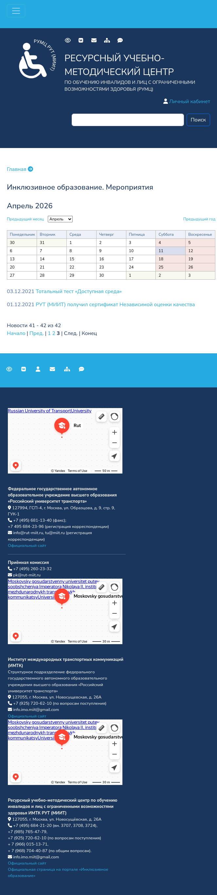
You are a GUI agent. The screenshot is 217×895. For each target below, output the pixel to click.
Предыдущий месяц (25, 219)
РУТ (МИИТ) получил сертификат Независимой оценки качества (115, 304)
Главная (20, 169)
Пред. (36, 333)
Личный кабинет (186, 101)
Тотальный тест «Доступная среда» (79, 291)
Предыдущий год (199, 219)
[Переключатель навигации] (16, 10)
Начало (16, 333)
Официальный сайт (27, 546)
